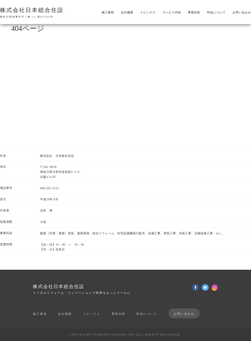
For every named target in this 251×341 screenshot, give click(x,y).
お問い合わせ (241, 12)
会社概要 (127, 12)
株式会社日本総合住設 (32, 12)
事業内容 (194, 12)
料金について (216, 12)
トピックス (148, 12)
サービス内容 (172, 12)
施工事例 (108, 12)
